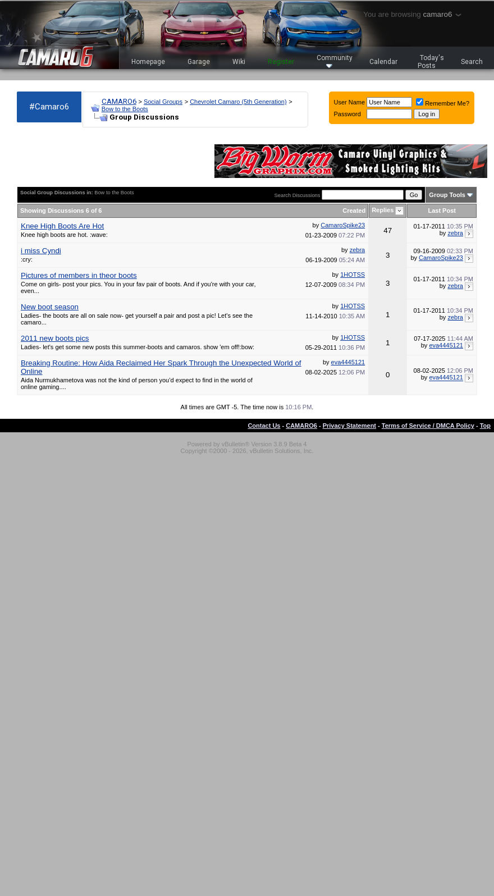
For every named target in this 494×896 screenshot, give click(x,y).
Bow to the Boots (125, 109)
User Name (349, 102)
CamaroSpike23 (343, 225)
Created (353, 210)
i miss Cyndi (41, 250)
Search (472, 62)
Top (485, 425)
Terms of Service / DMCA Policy (428, 425)
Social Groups (163, 101)
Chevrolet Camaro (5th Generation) (238, 101)
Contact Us (264, 425)
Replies (383, 210)
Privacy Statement (349, 425)
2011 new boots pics (55, 338)
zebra (455, 233)
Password (347, 114)
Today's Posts (431, 62)
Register (281, 62)
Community (335, 61)
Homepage (148, 62)
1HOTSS (352, 274)
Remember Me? (442, 103)
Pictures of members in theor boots (79, 275)
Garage (198, 62)
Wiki (238, 62)
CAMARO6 (119, 101)
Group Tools (447, 194)
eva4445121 (446, 345)
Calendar (383, 62)
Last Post (442, 210)
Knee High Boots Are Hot (62, 226)
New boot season (50, 307)
